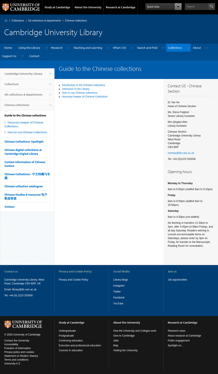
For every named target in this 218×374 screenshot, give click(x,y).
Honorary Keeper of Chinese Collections (85, 96)
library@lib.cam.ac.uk (24, 289)
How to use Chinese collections (80, 92)
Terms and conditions (16, 359)
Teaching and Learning (87, 48)
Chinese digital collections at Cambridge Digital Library (23, 152)
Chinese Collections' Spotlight (23, 141)
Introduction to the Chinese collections (83, 85)
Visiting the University (125, 350)
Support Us (9, 56)
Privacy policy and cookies (19, 352)
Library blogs (120, 279)
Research (57, 48)
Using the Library (29, 48)
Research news (176, 330)
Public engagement (179, 340)
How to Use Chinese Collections (27, 132)
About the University (88, 7)
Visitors (9, 207)
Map (115, 345)
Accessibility (11, 344)
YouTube (118, 303)
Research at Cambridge (120, 7)
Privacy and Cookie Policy (73, 279)
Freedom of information (17, 348)
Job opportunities (177, 279)
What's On (119, 48)
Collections (17, 20)
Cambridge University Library (23, 75)
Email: (8, 289)
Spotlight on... (175, 345)
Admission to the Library (75, 88)
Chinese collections (76, 20)
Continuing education (71, 340)
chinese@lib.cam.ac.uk (181, 153)
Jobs (116, 340)
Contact (34, 56)
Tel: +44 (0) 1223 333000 (18, 295)
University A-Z (12, 363)
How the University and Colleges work (134, 330)
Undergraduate (67, 330)
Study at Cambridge (57, 7)
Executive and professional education (80, 345)
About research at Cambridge (184, 335)
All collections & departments (44, 20)
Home (6, 20)
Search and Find (147, 48)
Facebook (119, 297)
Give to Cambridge (124, 335)
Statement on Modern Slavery (21, 355)
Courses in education (71, 350)
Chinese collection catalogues (23, 186)
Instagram (119, 285)
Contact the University (16, 340)
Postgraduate (66, 335)
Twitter (117, 291)
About (197, 48)
